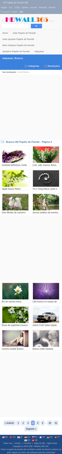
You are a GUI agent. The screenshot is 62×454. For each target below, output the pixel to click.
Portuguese (5, 12)
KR (27, 440)
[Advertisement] (31, 107)
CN (12, 437)
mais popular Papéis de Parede (18, 39)
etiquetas (39, 51)
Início (5, 33)
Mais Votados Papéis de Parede (18, 45)
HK (35, 440)
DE (50, 437)
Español (25, 7)
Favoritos (27, 443)
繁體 (21, 12)
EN (5, 437)
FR (42, 437)
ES (27, 437)
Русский (33, 7)
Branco (26, 72)
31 (56, 423)
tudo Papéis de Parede (24, 33)
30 (50, 423)
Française (43, 7)
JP (20, 437)
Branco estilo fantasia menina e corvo (43, 350)
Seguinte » (31, 429)
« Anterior (9, 423)
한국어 (15, 12)
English (4, 7)
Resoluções (52, 66)
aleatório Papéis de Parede (16, 51)
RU (35, 437)
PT (57, 437)
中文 (10, 7)
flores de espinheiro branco (15, 325)
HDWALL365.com (41, 446)
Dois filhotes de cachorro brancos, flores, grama (14, 213)
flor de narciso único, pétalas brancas (12, 302)
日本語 (17, 7)
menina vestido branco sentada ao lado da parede (15, 350)
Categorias (31, 66)
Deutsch (52, 7)
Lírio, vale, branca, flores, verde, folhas (45, 166)
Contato (17, 443)
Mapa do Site (39, 443)
